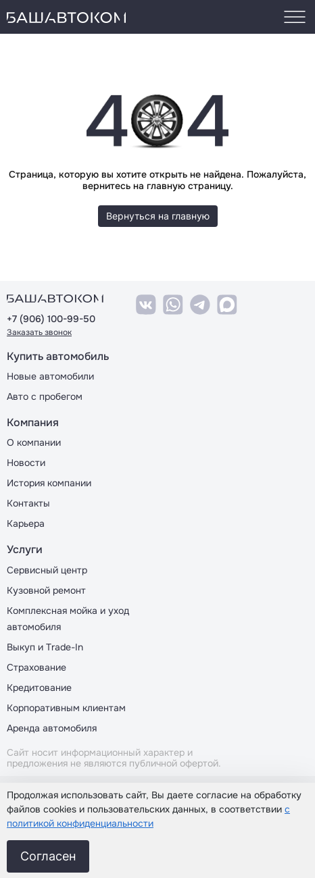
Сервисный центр (47, 570)
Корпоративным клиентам (66, 708)
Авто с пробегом (44, 396)
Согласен (48, 856)
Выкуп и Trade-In (45, 647)
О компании (34, 442)
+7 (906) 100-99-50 (51, 319)
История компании (49, 483)
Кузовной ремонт (46, 590)
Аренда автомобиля (52, 728)
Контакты (28, 503)
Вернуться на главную (158, 216)
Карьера (26, 523)
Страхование (36, 667)
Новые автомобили (50, 376)
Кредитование (39, 687)
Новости (26, 463)
